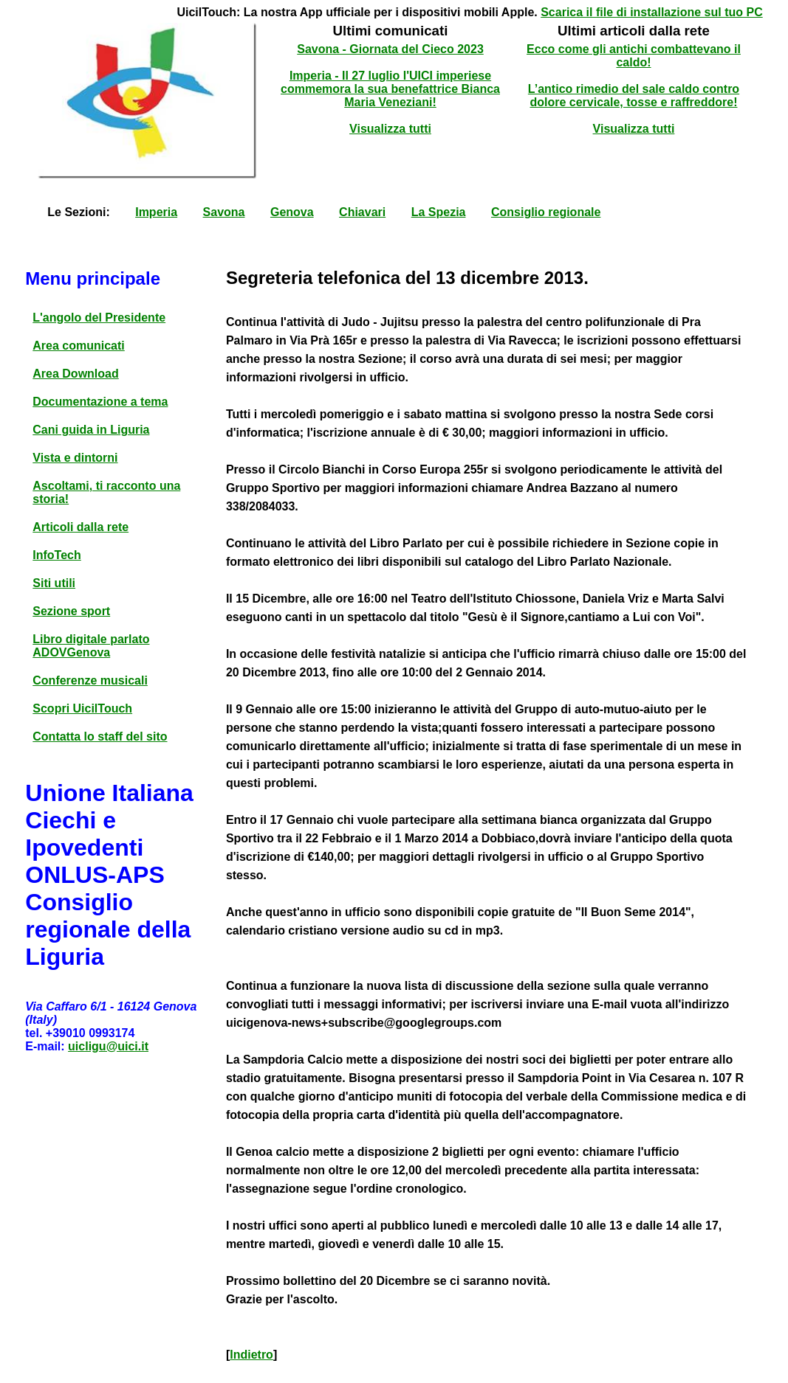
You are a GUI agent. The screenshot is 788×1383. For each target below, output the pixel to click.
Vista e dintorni (74, 457)
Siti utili (53, 583)
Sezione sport (71, 611)
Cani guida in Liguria (90, 429)
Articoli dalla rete (80, 527)
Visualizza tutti (390, 128)
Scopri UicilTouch (82, 708)
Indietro (251, 1354)
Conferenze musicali (90, 680)
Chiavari (362, 212)
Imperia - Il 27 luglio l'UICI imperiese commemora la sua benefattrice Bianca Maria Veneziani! (390, 88)
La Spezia (438, 212)
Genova (292, 212)
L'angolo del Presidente (98, 317)
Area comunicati (78, 345)
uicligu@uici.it (108, 1046)
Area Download (75, 373)
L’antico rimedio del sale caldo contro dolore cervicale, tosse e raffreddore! (633, 95)
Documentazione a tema (100, 401)
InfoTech (56, 555)
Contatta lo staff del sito (99, 736)
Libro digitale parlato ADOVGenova (90, 646)
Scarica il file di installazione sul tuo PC (652, 12)
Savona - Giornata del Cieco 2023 (390, 49)
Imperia (156, 212)
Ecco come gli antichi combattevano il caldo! (634, 56)
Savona (224, 212)
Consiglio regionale (545, 212)
